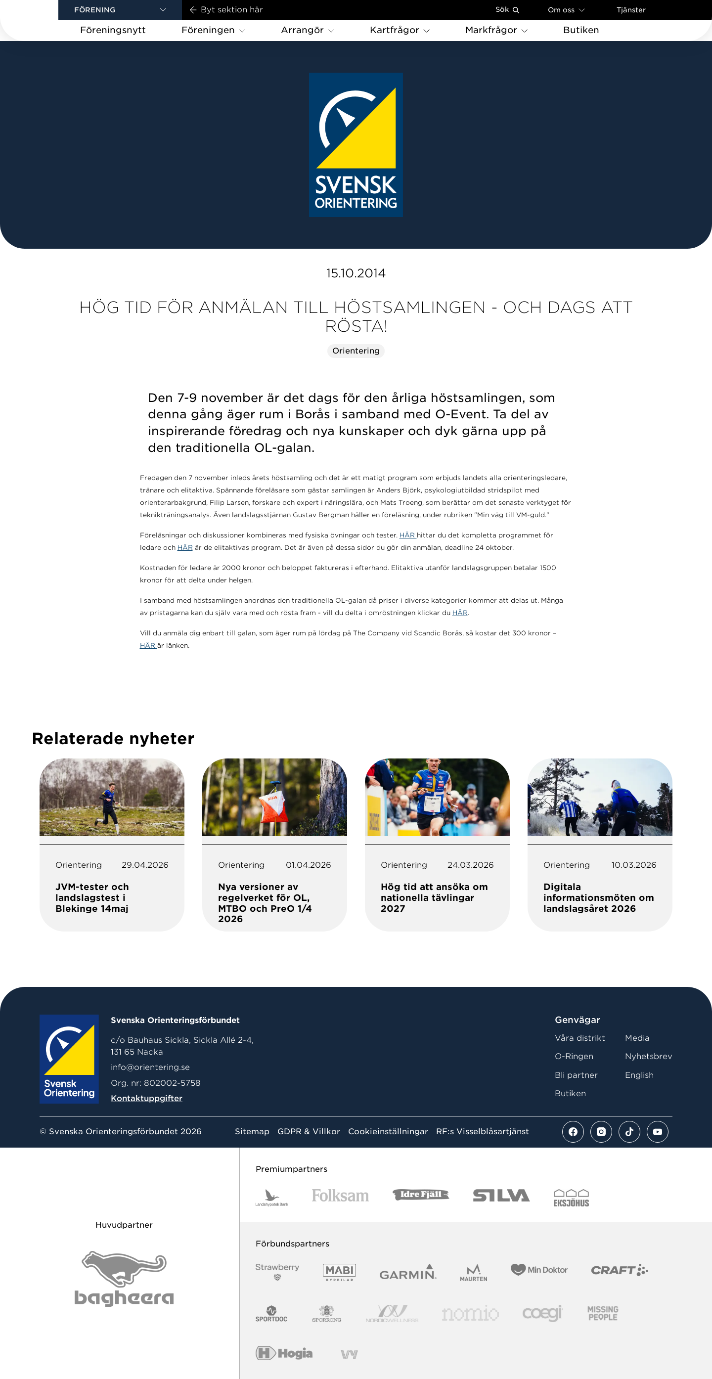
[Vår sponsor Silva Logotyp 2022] (501, 1197)
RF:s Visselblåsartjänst (482, 1132)
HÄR (408, 535)
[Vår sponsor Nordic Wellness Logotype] (392, 1313)
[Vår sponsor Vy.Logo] (349, 1354)
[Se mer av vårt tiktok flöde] (629, 1132)
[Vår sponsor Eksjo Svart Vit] (571, 1197)
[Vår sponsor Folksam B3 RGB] (340, 1197)
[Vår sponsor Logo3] (543, 1313)
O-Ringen (574, 1056)
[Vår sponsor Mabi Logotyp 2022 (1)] (339, 1272)
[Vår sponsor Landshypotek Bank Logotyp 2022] (272, 1197)
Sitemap (252, 1132)
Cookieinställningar (388, 1132)
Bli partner (576, 1075)
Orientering (356, 351)
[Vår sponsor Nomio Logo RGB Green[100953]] (470, 1313)
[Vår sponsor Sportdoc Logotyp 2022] (272, 1313)
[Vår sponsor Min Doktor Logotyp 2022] (539, 1272)
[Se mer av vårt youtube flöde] (657, 1132)
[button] (120, 10)
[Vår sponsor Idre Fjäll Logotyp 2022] (421, 1197)
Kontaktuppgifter (146, 1098)
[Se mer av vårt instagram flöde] (601, 1132)
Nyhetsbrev (648, 1056)
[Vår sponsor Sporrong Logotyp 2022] (327, 1313)
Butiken (570, 1093)
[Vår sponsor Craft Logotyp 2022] (619, 1272)
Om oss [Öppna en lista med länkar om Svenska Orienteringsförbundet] (566, 9)
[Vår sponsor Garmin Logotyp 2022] (408, 1272)
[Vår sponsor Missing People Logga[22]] (603, 1313)
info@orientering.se (150, 1067)
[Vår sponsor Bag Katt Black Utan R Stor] (124, 1279)
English (639, 1075)
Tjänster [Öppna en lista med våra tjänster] (631, 10)
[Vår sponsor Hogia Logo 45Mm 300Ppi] (284, 1354)
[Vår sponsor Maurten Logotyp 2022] (473, 1272)
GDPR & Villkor (308, 1132)
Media (637, 1038)
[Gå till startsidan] (45, 20)
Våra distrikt (580, 1038)
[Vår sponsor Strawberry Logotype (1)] (277, 1272)
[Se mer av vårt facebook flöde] (573, 1132)
